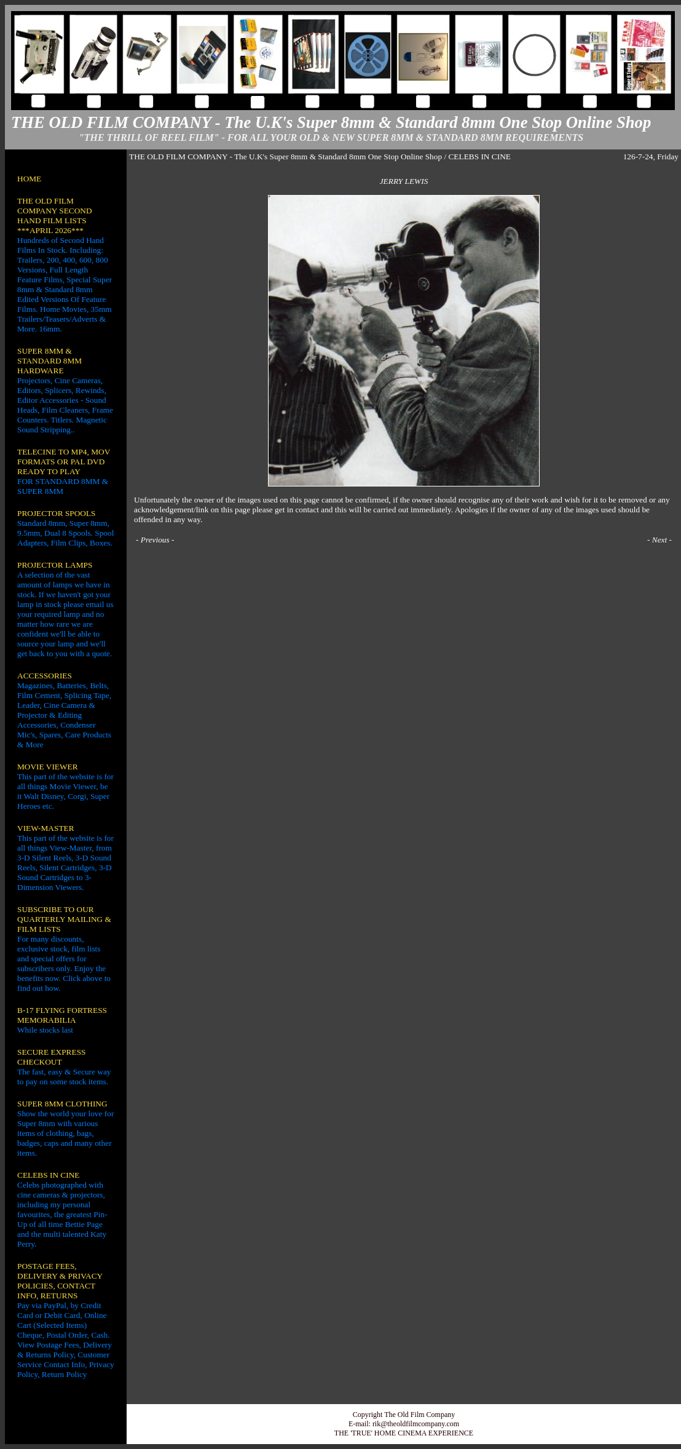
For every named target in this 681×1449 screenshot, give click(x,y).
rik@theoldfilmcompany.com (415, 1423)
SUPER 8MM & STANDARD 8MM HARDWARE (49, 360)
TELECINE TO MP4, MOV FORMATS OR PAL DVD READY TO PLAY (63, 461)
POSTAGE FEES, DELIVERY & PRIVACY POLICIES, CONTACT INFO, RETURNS (60, 1280)
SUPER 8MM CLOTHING (62, 1103)
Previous (155, 539)
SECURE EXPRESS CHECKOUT (51, 1056)
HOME (29, 178)
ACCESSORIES (44, 675)
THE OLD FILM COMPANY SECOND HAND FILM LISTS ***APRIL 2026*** (54, 215)
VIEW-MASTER (45, 828)
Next (659, 539)
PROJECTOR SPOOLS (56, 513)
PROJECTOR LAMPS (54, 565)
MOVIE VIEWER (47, 766)
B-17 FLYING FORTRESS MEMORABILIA (62, 1015)
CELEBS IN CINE (48, 1175)
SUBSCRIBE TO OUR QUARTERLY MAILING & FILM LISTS (64, 919)
